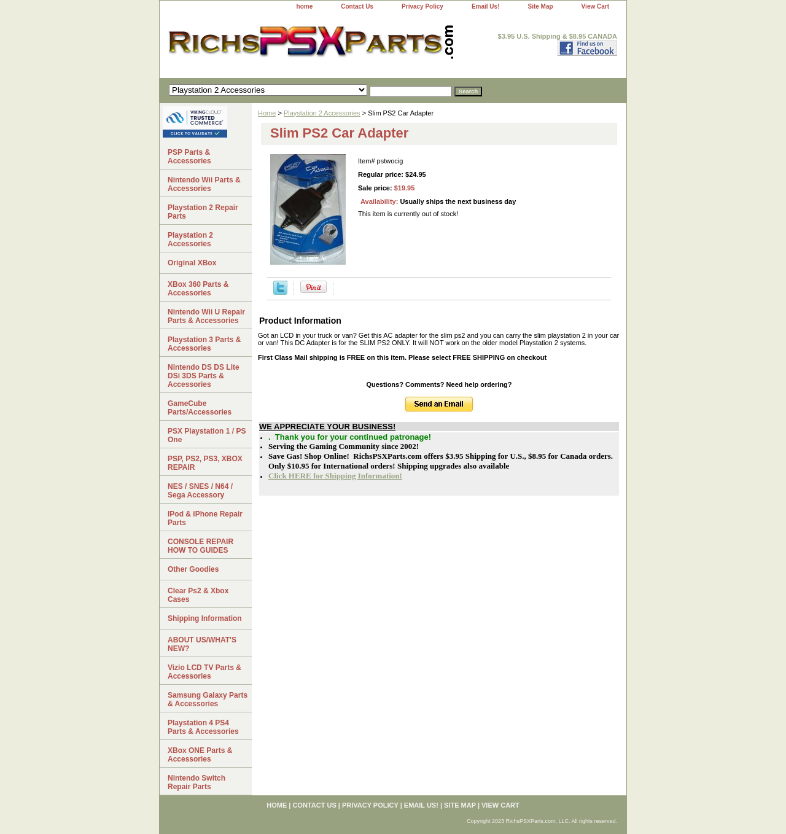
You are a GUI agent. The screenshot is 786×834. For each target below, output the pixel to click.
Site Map (540, 6)
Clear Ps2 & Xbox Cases (198, 595)
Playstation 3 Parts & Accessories (204, 344)
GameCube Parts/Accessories (200, 407)
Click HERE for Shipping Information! (335, 475)
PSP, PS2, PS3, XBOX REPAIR (205, 463)
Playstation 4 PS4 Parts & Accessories (203, 727)
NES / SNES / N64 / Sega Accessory (200, 490)
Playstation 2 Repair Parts (203, 211)
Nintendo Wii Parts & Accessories (204, 184)
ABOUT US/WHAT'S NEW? (202, 644)
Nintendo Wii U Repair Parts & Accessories (206, 316)
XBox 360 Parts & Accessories (198, 288)
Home (267, 113)
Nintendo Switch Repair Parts (196, 782)
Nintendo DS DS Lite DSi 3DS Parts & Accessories (203, 376)
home (305, 6)
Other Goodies (193, 569)
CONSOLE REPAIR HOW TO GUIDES (200, 546)
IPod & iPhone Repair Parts (205, 518)
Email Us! (486, 6)
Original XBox (192, 263)
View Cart (595, 6)
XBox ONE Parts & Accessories (200, 754)
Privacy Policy (422, 6)
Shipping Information (205, 618)
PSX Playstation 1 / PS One (207, 435)
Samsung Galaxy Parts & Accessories (207, 699)
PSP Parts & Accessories (189, 156)
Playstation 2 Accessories (322, 113)
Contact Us (357, 6)
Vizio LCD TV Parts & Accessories (204, 671)
